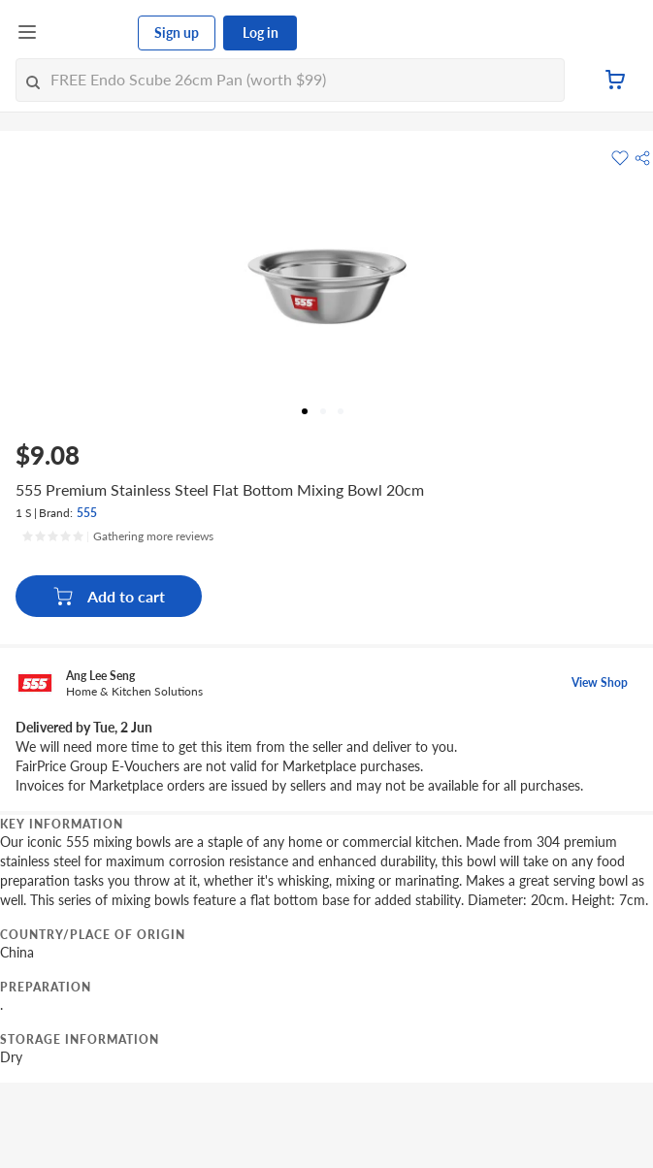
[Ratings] (117, 536)
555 (87, 512)
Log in (260, 32)
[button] (642, 158)
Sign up (176, 32)
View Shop (599, 682)
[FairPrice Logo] (88, 33)
